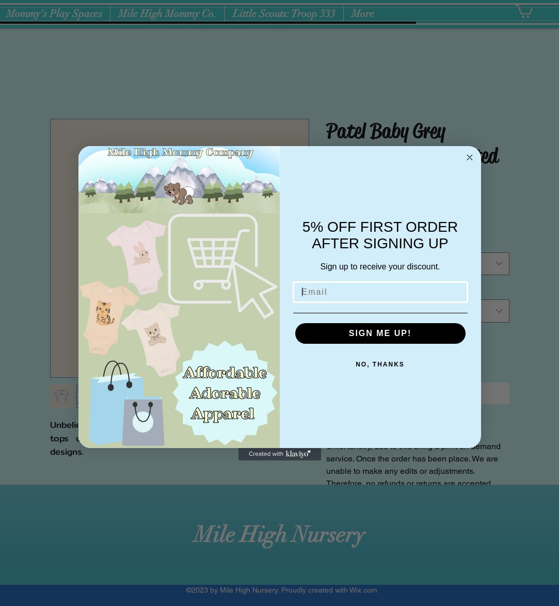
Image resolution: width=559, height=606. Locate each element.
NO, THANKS (380, 364)
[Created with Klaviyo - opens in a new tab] (279, 454)
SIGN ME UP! (380, 333)
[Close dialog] (470, 157)
